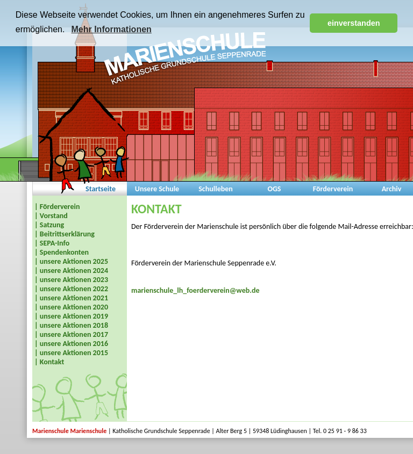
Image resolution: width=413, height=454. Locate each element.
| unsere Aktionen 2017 (71, 334)
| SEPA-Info (51, 243)
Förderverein (333, 188)
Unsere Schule (157, 188)
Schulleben (215, 188)
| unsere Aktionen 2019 (71, 316)
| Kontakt (49, 361)
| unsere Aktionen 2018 (71, 325)
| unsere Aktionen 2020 (71, 307)
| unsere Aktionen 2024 (71, 270)
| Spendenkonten (61, 252)
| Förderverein (57, 206)
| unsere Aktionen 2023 (71, 279)
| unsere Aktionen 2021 (71, 297)
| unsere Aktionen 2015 (71, 352)
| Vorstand (51, 215)
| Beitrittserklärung (64, 234)
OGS (274, 188)
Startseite (101, 188)
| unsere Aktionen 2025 (71, 261)
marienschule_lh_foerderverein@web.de (195, 290)
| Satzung (49, 224)
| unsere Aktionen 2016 (71, 343)
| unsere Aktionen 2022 (71, 288)
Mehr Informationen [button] (111, 29)
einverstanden (353, 23)
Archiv (392, 188)
